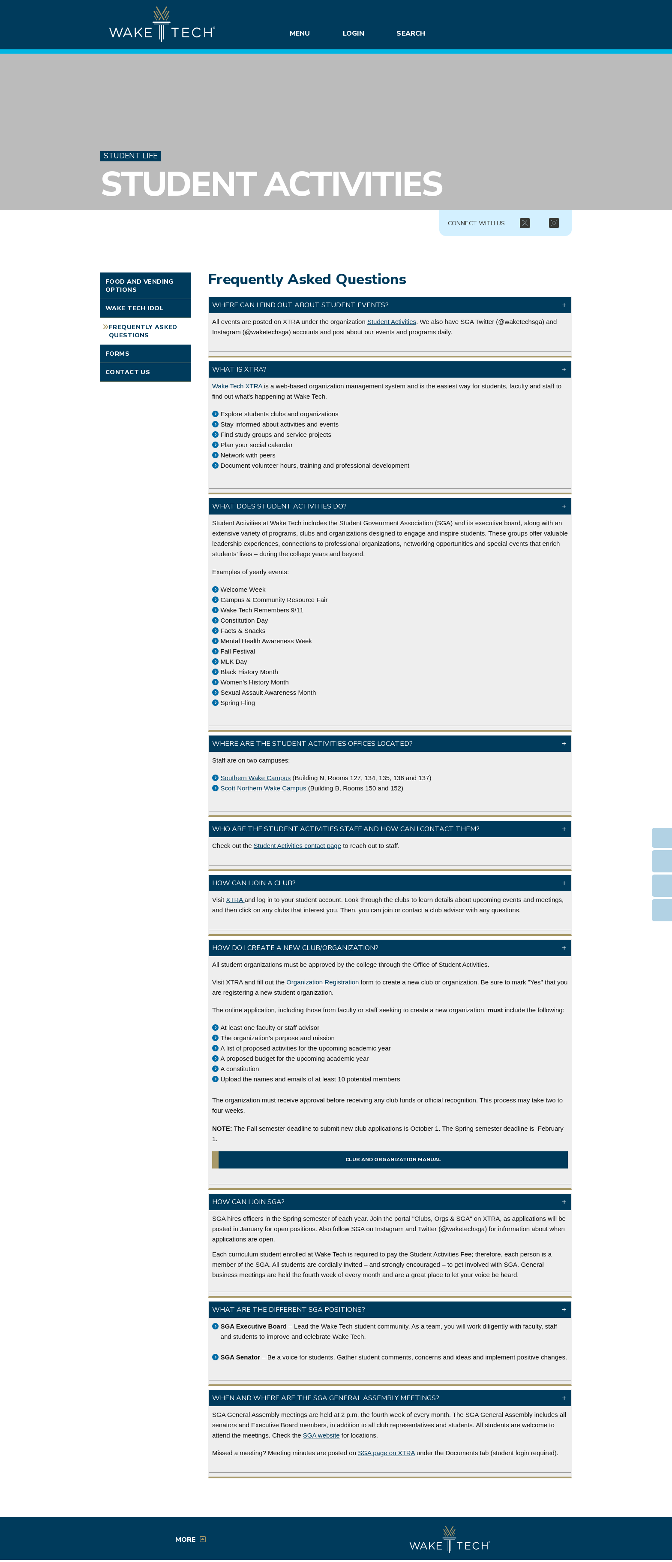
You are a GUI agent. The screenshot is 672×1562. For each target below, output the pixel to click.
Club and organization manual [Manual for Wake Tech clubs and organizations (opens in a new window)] (393, 1159)
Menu (300, 33)
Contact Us (127, 372)
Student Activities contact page (297, 845)
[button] (390, 305)
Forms (117, 353)
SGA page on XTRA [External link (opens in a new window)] (386, 1452)
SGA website (321, 1435)
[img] (524, 223)
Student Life (130, 156)
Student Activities (271, 184)
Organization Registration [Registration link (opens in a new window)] (322, 982)
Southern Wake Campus (256, 777)
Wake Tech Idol (134, 308)
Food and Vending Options (139, 285)
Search (410, 33)
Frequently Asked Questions (143, 331)
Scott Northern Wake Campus (263, 788)
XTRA (235, 899)
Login (353, 33)
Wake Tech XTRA (237, 386)
